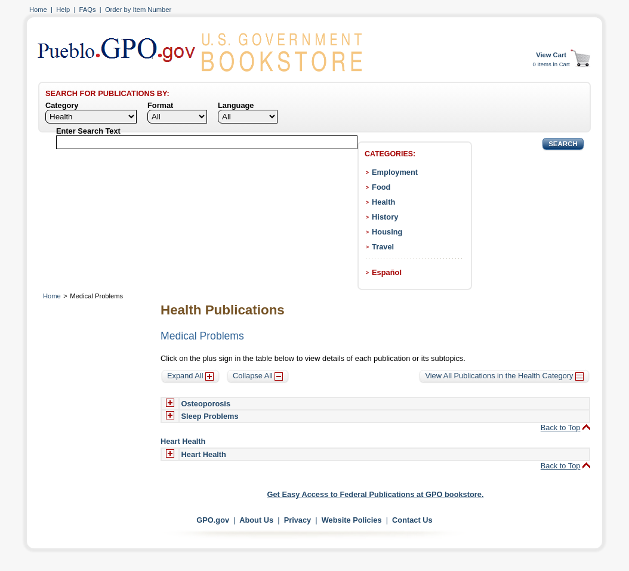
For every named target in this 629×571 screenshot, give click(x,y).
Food (381, 187)
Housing (387, 231)
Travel (383, 246)
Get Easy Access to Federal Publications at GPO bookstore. (375, 494)
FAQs (87, 9)
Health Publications (223, 310)
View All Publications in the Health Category (504, 375)
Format (160, 105)
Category (61, 105)
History (385, 216)
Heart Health (203, 454)
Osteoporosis (206, 403)
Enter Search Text (88, 130)
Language (236, 105)
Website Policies (352, 520)
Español (387, 272)
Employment (395, 172)
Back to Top (561, 427)
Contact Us (412, 520)
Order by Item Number (138, 9)
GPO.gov (212, 520)
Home (38, 9)
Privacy (298, 520)
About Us (256, 520)
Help (63, 9)
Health (383, 201)
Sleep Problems (210, 416)
